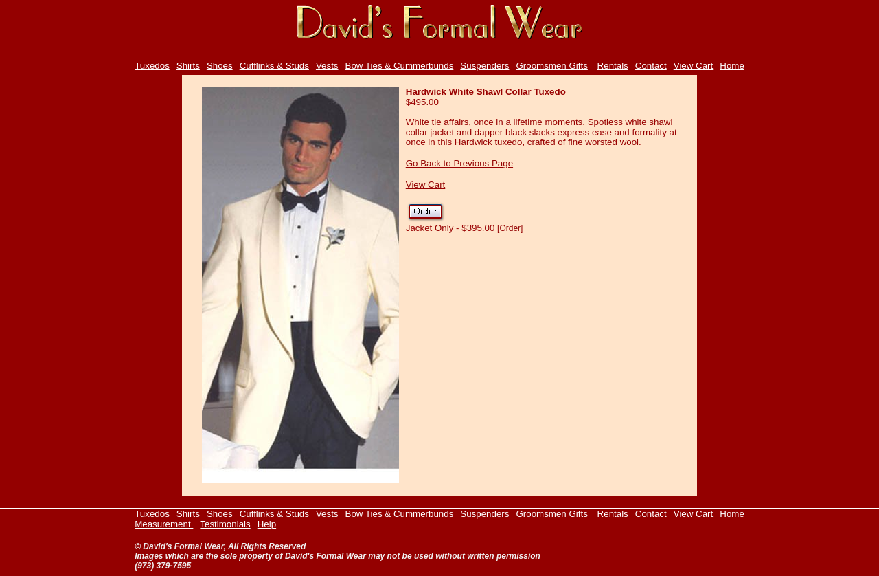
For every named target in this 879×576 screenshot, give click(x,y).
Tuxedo (150, 65)
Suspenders (484, 65)
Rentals (612, 65)
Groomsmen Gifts (551, 65)
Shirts (188, 65)
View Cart (694, 65)
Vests (327, 65)
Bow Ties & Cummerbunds (399, 65)
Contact (651, 65)
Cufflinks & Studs (274, 65)
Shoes (220, 65)
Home (732, 65)
